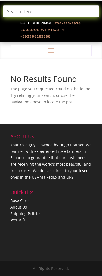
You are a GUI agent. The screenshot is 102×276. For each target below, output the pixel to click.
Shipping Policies (25, 213)
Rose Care (19, 200)
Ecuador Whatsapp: (42, 30)
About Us (18, 207)
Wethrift (17, 219)
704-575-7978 (68, 23)
